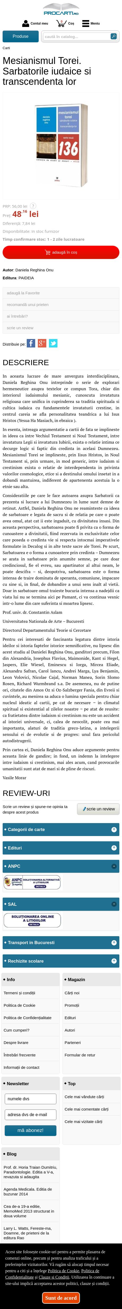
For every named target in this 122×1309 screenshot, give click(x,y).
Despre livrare (16, 1042)
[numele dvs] (30, 1099)
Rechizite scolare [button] (26, 961)
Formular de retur (80, 1055)
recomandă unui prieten (28, 304)
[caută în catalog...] (75, 36)
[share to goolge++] (42, 343)
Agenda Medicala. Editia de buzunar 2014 (28, 1191)
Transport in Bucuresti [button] (31, 942)
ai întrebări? (17, 316)
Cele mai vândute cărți (84, 1096)
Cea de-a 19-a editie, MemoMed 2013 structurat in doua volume (29, 1211)
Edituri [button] (15, 848)
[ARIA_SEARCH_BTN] (114, 36)
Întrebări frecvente (20, 1055)
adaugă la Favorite (23, 293)
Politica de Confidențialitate (28, 1017)
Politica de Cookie (19, 1005)
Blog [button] (12, 1154)
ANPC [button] (14, 866)
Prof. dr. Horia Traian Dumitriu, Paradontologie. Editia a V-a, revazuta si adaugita (30, 1172)
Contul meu (35, 23)
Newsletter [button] (18, 1083)
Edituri (70, 1017)
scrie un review (20, 328)
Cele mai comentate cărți (87, 1109)
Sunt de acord (61, 1298)
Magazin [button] (76, 979)
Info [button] (11, 979)
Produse (21, 36)
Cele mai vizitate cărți (83, 1121)
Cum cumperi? (17, 1030)
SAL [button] (12, 904)
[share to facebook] (31, 343)
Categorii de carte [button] (26, 829)
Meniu (91, 23)
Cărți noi (72, 993)
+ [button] (114, 829)
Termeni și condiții (19, 993)
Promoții (72, 1005)
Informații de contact (21, 1067)
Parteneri (73, 1042)
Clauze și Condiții (54, 1277)
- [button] (114, 866)
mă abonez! (30, 1130)
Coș (65, 23)
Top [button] (72, 1083)
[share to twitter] (53, 343)
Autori (70, 1030)
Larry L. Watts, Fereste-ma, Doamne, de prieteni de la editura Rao (28, 1233)
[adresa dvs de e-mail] (30, 1115)
